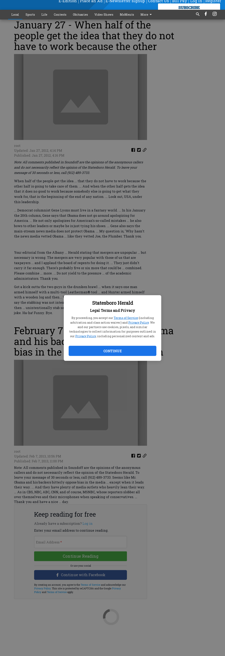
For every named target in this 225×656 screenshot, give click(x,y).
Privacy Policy (138, 322)
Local (15, 14)
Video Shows (103, 14)
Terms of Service (126, 318)
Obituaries (80, 14)
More (147, 14)
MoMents (127, 14)
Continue (112, 351)
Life (44, 14)
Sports (30, 14)
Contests (60, 14)
